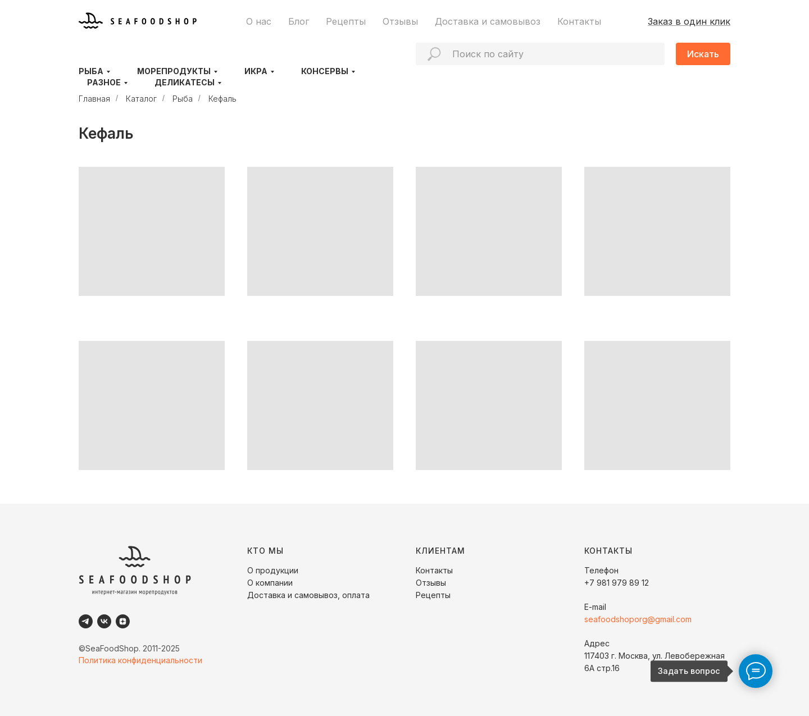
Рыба (91, 71)
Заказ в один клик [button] (689, 21)
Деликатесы (184, 82)
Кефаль (222, 98)
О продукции (272, 570)
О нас (258, 21)
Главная (94, 98)
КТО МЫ (265, 550)
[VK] (104, 621)
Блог (298, 21)
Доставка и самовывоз (487, 21)
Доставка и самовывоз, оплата (308, 595)
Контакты (579, 21)
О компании (270, 582)
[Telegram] (86, 621)
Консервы (324, 71)
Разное (104, 82)
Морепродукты (174, 71)
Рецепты (346, 21)
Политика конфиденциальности (140, 660)
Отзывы (400, 21)
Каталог (141, 98)
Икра (255, 71)
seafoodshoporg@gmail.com (638, 619)
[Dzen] (123, 621)
